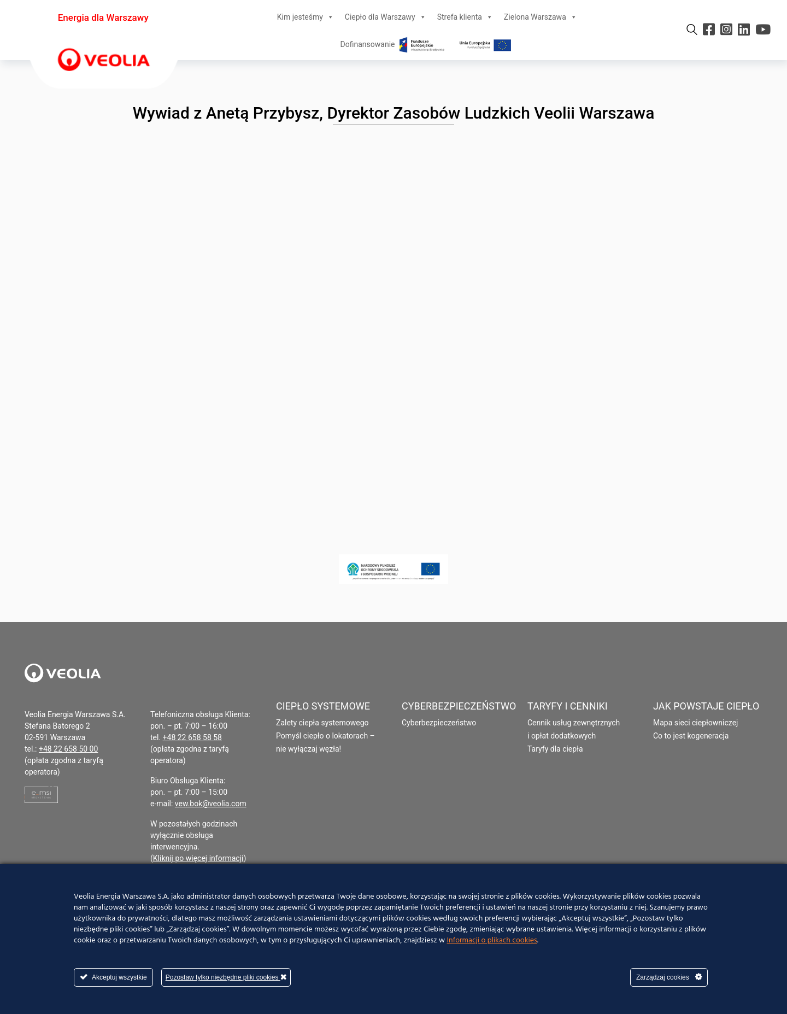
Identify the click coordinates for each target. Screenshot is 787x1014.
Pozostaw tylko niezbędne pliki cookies (226, 977)
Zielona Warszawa (540, 16)
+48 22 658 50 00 (68, 749)
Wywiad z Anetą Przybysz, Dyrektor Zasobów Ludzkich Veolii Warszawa (394, 112)
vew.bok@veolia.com (210, 803)
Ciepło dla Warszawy (385, 16)
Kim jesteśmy (305, 16)
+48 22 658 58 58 (192, 737)
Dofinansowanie (427, 44)
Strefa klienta (465, 16)
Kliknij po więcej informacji (198, 858)
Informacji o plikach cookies (492, 940)
